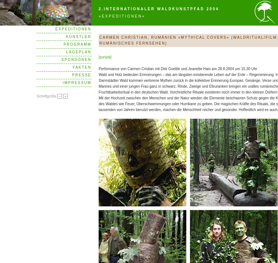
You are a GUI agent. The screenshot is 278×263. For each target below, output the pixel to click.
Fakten (82, 67)
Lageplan (78, 52)
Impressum (76, 83)
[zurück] (105, 57)
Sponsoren (76, 60)
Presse (81, 75)
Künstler (78, 37)
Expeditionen (73, 29)
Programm (77, 44)
